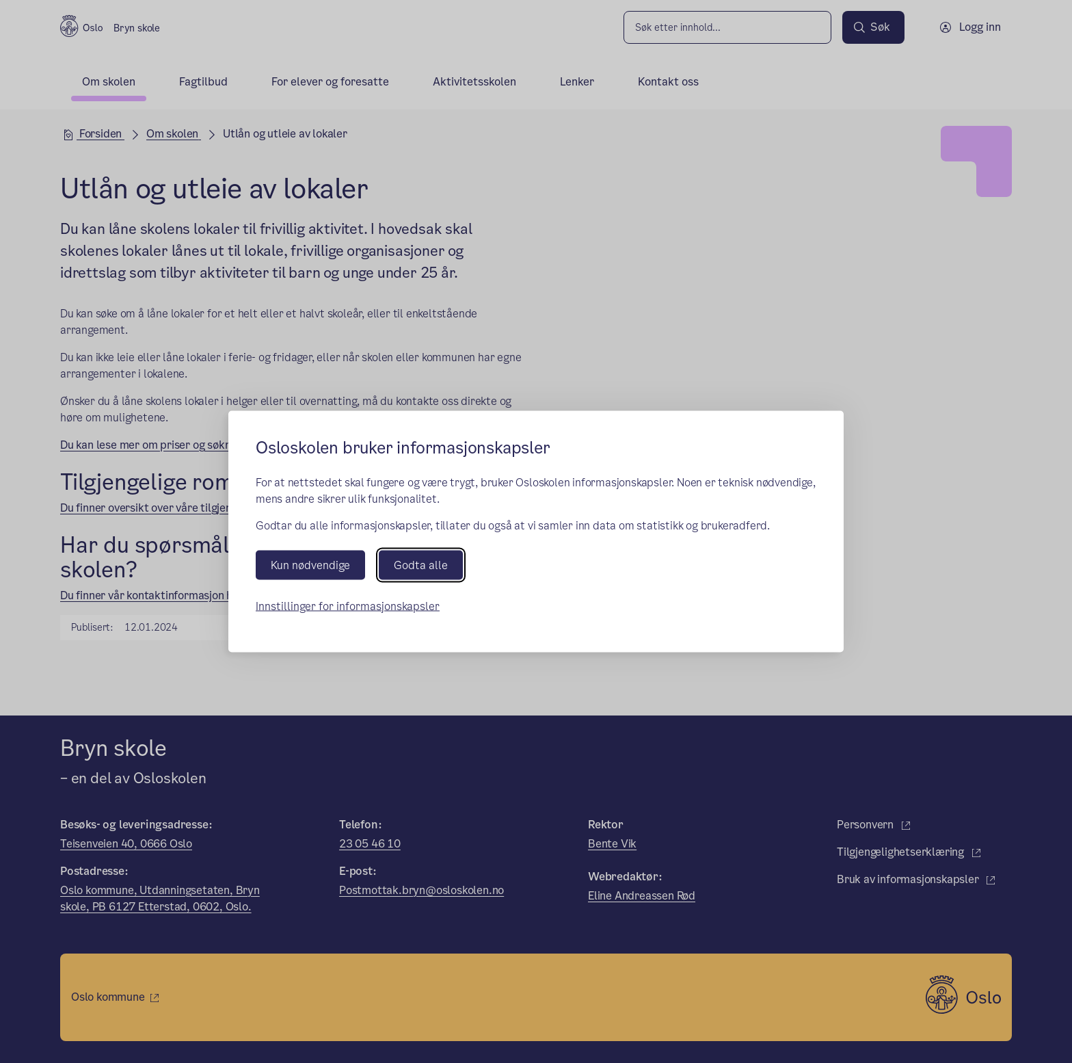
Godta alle (421, 565)
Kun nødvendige (310, 565)
